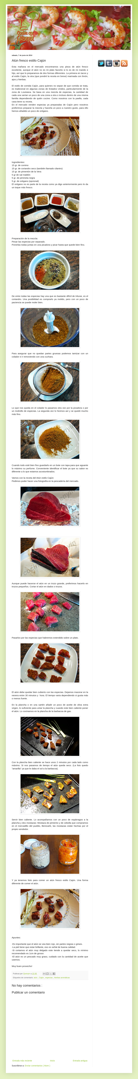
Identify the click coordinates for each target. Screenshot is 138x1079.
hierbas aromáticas (62, 978)
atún (36, 978)
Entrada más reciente (22, 1060)
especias (49, 978)
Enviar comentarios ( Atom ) (37, 1065)
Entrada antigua (80, 1060)
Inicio (52, 1060)
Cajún (41, 978)
